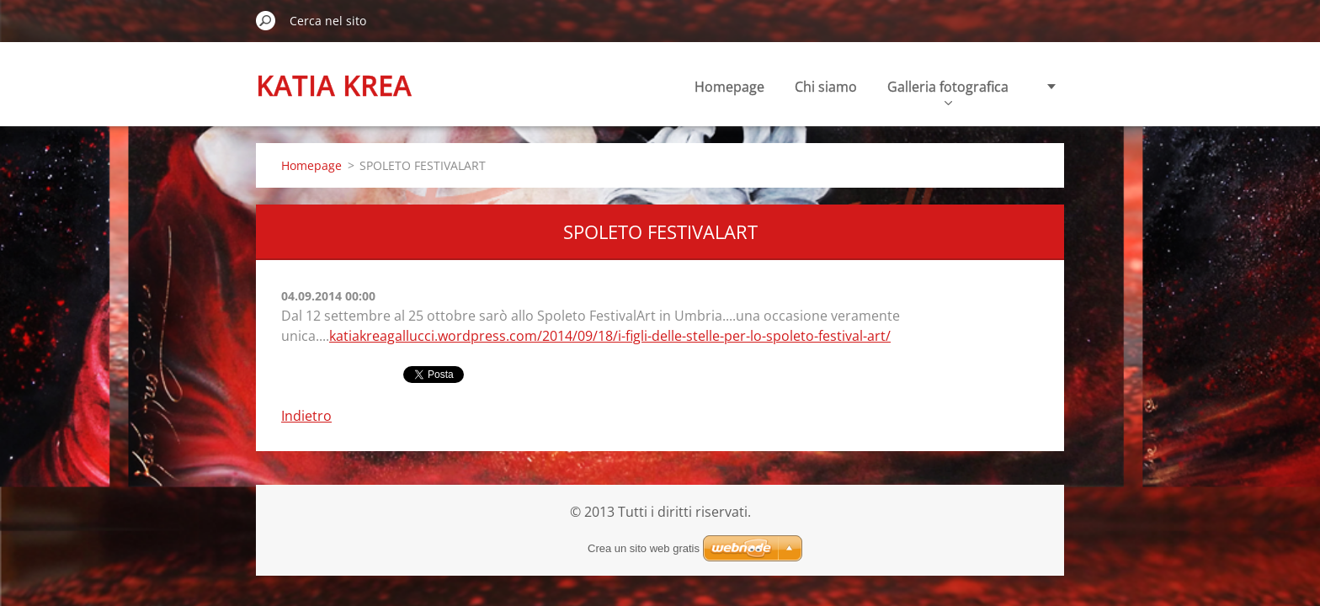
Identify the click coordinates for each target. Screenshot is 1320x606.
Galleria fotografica (948, 91)
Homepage (729, 86)
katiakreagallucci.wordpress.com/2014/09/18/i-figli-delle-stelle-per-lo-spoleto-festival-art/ (610, 336)
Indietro (306, 416)
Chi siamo (826, 86)
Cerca (266, 20)
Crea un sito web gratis (644, 548)
